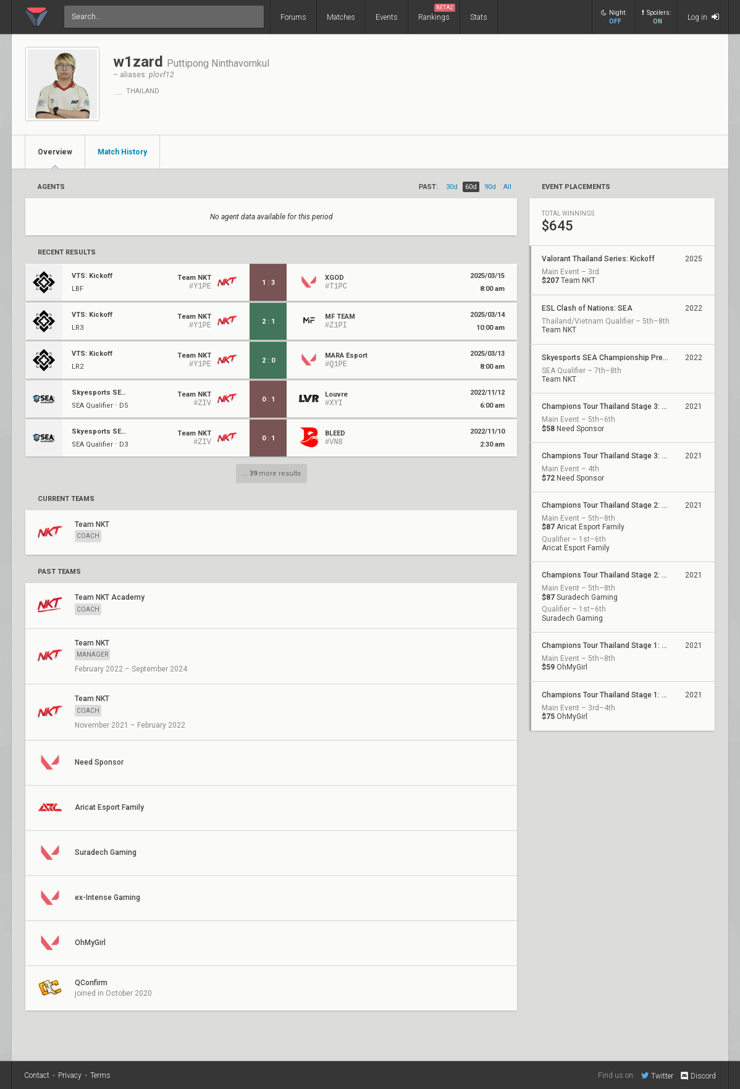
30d (452, 187)
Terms (100, 1075)
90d (490, 187)
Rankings (436, 13)
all (507, 187)
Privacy (70, 1075)
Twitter (657, 1075)
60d (471, 187)
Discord (697, 1076)
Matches (341, 17)
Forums (293, 17)
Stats (478, 17)
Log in (703, 17)
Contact (36, 1075)
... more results (271, 473)
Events (387, 17)
